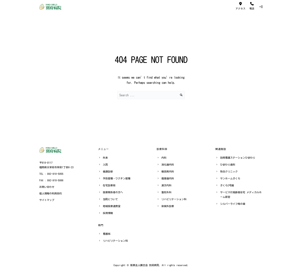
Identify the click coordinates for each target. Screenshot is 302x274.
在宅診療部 (109, 185)
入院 (105, 164)
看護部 (106, 234)
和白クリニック (229, 171)
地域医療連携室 (111, 206)
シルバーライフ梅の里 (232, 204)
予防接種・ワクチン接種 (116, 178)
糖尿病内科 (167, 171)
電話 (251, 6)
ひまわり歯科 (227, 164)
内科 (163, 158)
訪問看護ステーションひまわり (237, 158)
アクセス (241, 6)
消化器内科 (167, 164)
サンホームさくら (230, 178)
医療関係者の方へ (113, 192)
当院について (110, 199)
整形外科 (166, 192)
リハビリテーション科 (115, 241)
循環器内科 (167, 178)
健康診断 (108, 171)
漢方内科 (166, 185)
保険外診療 (167, 206)
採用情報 (108, 213)
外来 (105, 158)
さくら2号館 (227, 185)
